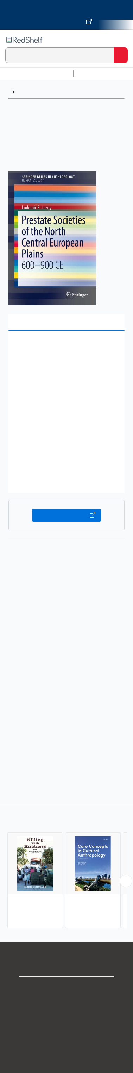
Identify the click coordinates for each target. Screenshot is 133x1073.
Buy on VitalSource (66, 515)
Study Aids (95, 73)
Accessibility (66, 1065)
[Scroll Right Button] (126, 881)
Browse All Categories (36, 73)
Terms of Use (66, 1034)
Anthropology (36, 91)
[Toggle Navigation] (121, 40)
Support (66, 1003)
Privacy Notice (66, 1019)
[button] (65, 347)
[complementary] (66, 868)
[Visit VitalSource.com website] (66, 15)
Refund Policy (66, 1050)
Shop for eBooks (66, 988)
